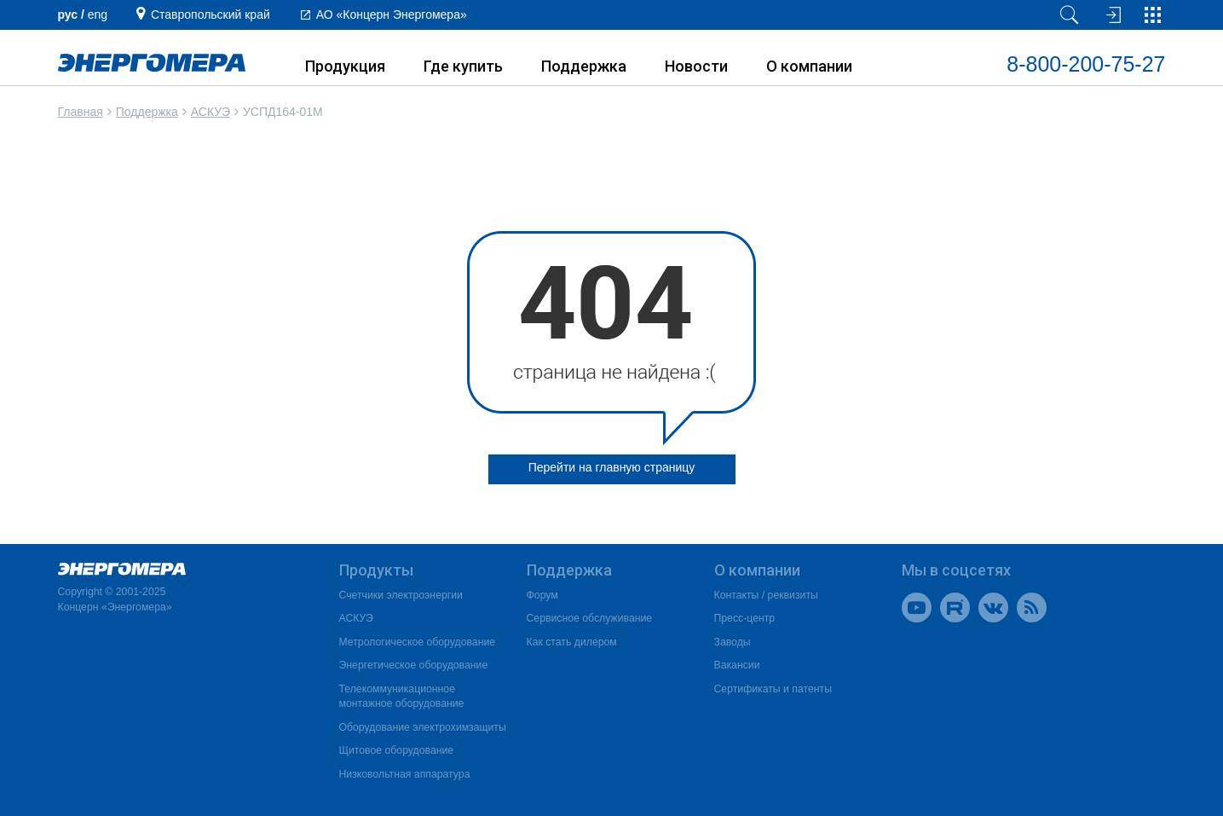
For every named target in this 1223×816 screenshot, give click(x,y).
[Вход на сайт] (1111, 15)
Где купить (463, 66)
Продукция (345, 66)
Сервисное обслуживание (590, 618)
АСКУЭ (210, 112)
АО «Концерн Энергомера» (391, 14)
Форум (542, 595)
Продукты (376, 570)
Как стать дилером (572, 642)
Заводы (732, 642)
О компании (809, 66)
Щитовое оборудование (396, 750)
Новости (696, 66)
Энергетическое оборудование (413, 665)
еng (97, 14)
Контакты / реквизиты (766, 595)
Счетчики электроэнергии (401, 595)
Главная (80, 112)
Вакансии (737, 665)
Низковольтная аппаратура (404, 774)
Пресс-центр (745, 618)
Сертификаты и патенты (773, 689)
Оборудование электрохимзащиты (422, 727)
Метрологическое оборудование (417, 642)
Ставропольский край (210, 14)
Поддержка (583, 66)
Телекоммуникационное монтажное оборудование (401, 696)
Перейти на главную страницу (611, 467)
